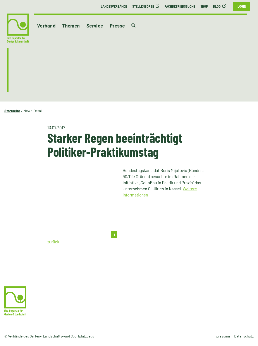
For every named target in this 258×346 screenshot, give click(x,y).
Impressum (221, 336)
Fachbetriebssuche (180, 6)
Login (241, 6)
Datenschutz (244, 336)
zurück (53, 241)
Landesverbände (114, 6)
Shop (204, 6)
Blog (217, 6)
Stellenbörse (143, 6)
